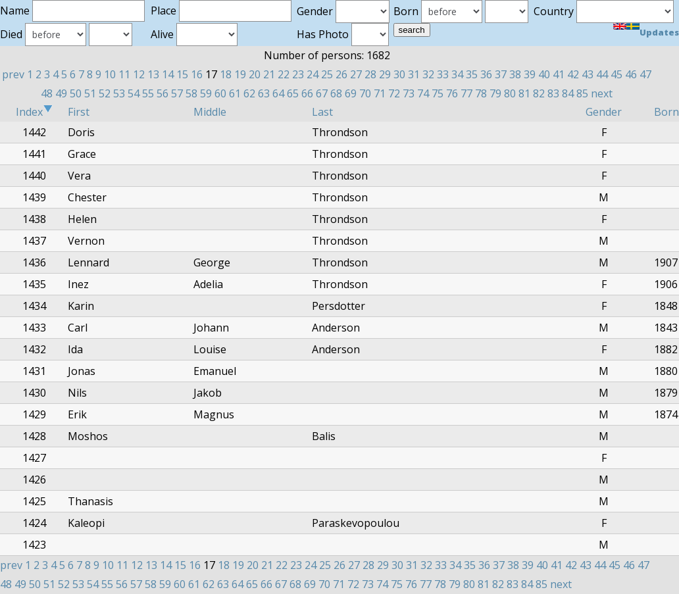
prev (13, 74)
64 (278, 93)
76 (452, 93)
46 (631, 74)
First (78, 112)
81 (524, 93)
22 (283, 74)
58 (191, 93)
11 (124, 74)
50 (76, 93)
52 (105, 93)
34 (457, 74)
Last (322, 112)
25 (327, 74)
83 (553, 93)
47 (645, 74)
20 (255, 74)
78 (481, 93)
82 (539, 93)
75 (437, 93)
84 (568, 93)
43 (587, 74)
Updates (659, 32)
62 (249, 93)
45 (616, 74)
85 (582, 93)
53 (119, 93)
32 (428, 74)
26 (341, 74)
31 (414, 74)
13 (153, 74)
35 (472, 74)
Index (34, 112)
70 (365, 93)
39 (530, 74)
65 (293, 93)
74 (423, 93)
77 (466, 93)
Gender (604, 112)
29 (385, 74)
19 (240, 74)
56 (162, 93)
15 (182, 74)
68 (336, 93)
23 (298, 74)
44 (602, 74)
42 (573, 74)
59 (206, 93)
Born (666, 112)
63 (264, 93)
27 (356, 74)
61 (235, 93)
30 (399, 74)
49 (61, 93)
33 (443, 74)
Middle (209, 112)
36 (486, 74)
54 (133, 93)
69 (351, 93)
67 (322, 93)
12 (139, 74)
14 (168, 74)
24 (312, 74)
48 (47, 93)
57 (177, 93)
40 (544, 74)
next (602, 93)
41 (559, 74)
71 (380, 93)
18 (226, 74)
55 (148, 93)
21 (269, 74)
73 (409, 93)
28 (370, 74)
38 (515, 74)
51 (90, 93)
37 (501, 74)
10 (110, 74)
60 (220, 93)
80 (510, 93)
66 (307, 93)
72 (394, 93)
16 (197, 74)
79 (495, 93)
